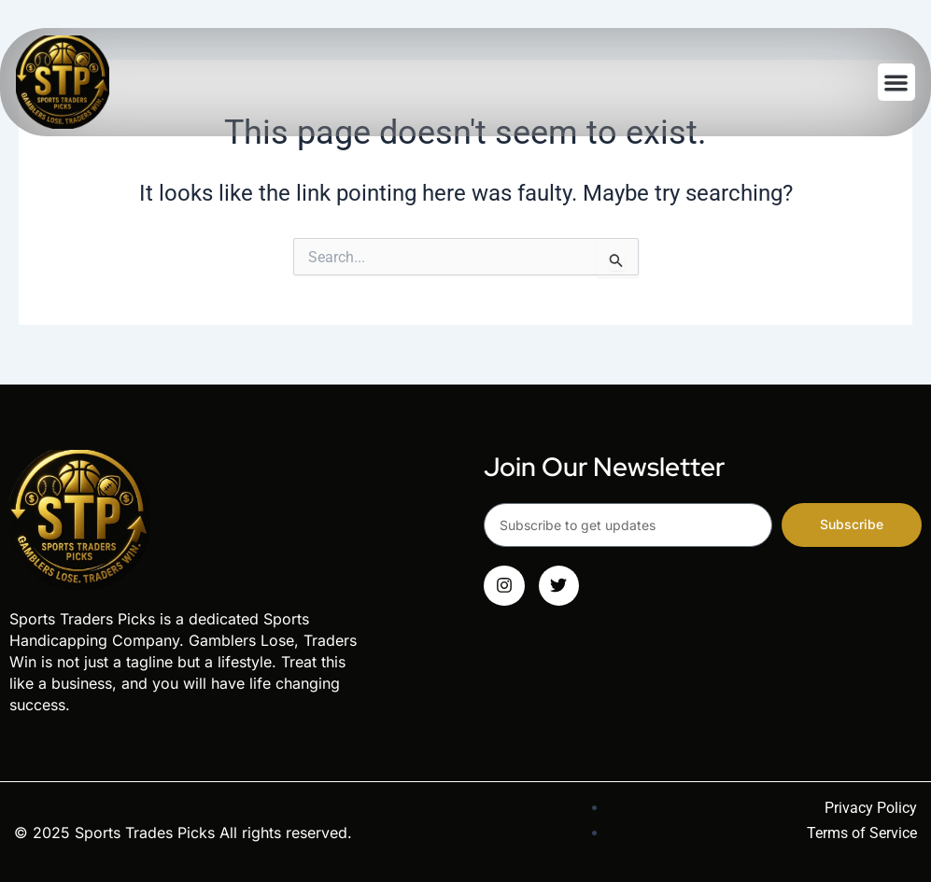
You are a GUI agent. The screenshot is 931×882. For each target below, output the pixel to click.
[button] (897, 82)
